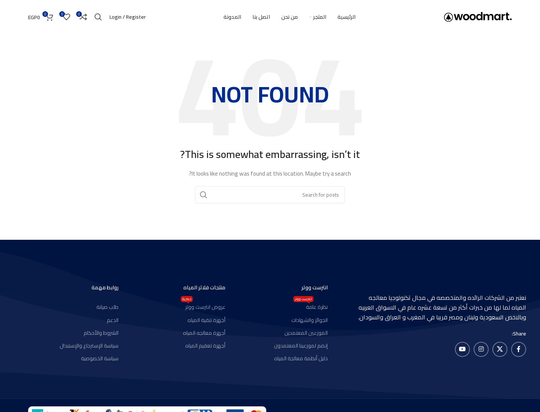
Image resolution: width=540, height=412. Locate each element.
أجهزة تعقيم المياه (205, 345)
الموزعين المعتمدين (306, 333)
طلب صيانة (107, 307)
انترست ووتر (315, 287)
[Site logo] (478, 16)
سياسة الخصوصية (99, 358)
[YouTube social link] (462, 349)
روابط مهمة (105, 287)
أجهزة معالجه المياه (204, 333)
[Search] (98, 16)
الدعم (112, 320)
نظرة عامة (310, 306)
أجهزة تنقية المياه (206, 320)
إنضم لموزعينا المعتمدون (301, 345)
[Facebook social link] (518, 349)
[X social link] (499, 349)
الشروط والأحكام (101, 333)
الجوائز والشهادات (309, 320)
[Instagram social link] (481, 349)
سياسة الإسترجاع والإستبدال (89, 345)
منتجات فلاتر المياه (204, 287)
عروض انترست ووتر (203, 306)
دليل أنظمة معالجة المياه (301, 358)
